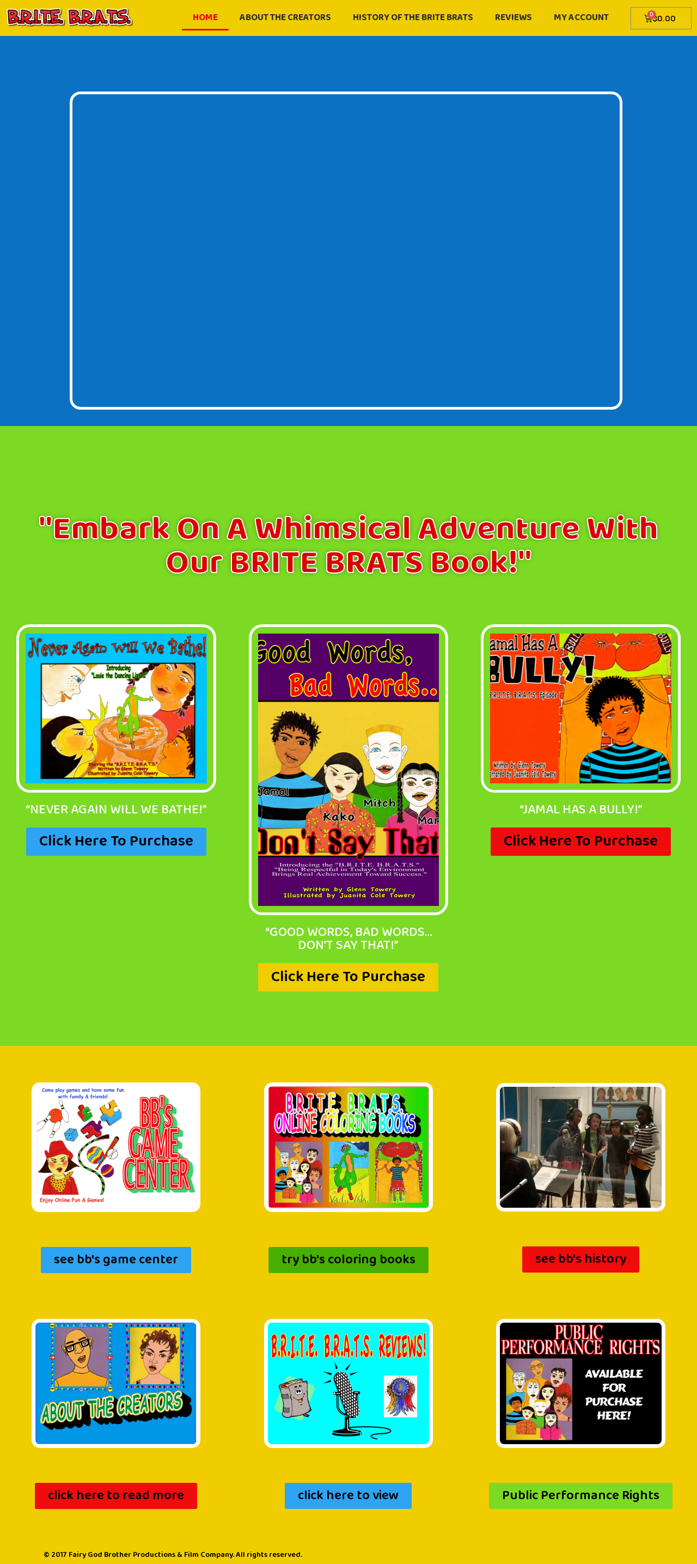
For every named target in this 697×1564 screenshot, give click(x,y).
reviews (513, 17)
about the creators (285, 17)
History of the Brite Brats (413, 17)
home (205, 17)
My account (581, 17)
